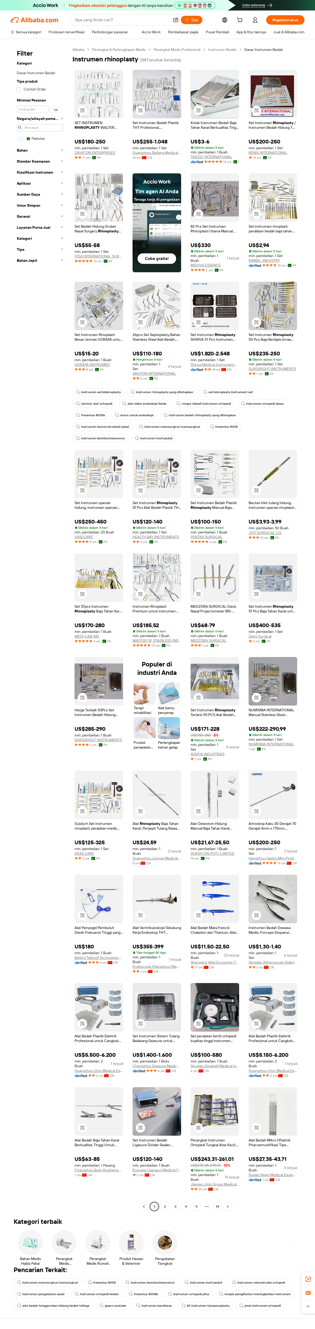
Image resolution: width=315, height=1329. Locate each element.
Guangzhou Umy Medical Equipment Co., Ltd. (99, 1071)
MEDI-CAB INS (87, 636)
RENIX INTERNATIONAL (268, 153)
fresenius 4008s (90, 415)
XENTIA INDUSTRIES (207, 754)
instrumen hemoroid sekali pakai (102, 427)
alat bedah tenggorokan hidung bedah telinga (53, 1306)
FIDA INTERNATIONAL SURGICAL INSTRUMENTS (99, 256)
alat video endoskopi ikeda (144, 404)
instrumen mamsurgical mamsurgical (169, 427)
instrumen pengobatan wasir (41, 1294)
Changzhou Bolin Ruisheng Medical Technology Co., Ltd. (99, 1170)
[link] (308, 1279)
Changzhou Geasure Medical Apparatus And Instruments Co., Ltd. (157, 1066)
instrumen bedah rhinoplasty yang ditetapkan (200, 415)
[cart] (241, 21)
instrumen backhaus (154, 1306)
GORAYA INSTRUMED (92, 364)
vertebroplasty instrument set (228, 392)
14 (217, 1206)
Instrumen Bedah (222, 49)
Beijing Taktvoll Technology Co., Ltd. (99, 958)
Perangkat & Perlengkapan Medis (119, 49)
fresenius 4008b (143, 1294)
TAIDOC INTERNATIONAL (211, 157)
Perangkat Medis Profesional (177, 49)
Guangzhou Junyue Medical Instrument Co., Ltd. (157, 858)
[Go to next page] (228, 1206)
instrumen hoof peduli (153, 438)
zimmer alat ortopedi (94, 404)
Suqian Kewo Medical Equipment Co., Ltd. (273, 1175)
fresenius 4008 (224, 427)
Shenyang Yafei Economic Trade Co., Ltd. (215, 962)
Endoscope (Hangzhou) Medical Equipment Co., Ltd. (157, 966)
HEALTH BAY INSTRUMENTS (156, 537)
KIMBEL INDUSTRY (264, 260)
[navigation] (40, 628)
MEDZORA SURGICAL (209, 640)
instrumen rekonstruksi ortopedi (258, 1282)
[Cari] (191, 20)
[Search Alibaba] (121, 20)
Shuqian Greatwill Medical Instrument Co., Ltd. (215, 1066)
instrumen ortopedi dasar (262, 404)
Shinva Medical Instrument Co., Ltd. (215, 364)
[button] (175, 20)
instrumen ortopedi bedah (97, 1294)
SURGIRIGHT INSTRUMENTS (272, 369)
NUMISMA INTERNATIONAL (271, 744)
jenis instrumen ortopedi (260, 1306)
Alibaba (78, 49)
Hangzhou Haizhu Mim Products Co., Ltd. (273, 858)
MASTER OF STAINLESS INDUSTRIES (157, 640)
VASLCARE (84, 537)
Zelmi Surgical (260, 636)
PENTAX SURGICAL (207, 537)
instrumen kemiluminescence (100, 438)
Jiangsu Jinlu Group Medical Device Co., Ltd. (215, 1184)
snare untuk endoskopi (134, 415)
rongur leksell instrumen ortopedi (203, 404)
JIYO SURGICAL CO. (265, 533)
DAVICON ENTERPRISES (95, 153)
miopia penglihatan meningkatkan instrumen (255, 1294)
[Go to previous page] (144, 1206)
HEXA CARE (84, 853)
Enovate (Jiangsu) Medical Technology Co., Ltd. (157, 1170)
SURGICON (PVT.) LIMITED (212, 853)
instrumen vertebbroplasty (98, 392)
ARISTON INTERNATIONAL (154, 373)
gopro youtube (112, 1306)
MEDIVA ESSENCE (206, 265)
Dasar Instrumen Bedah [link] (263, 49)
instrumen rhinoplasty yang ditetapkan (162, 392)
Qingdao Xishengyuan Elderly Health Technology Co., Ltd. (273, 962)
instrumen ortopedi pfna (188, 1294)
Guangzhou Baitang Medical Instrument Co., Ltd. (157, 153)
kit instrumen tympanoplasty (205, 1306)
